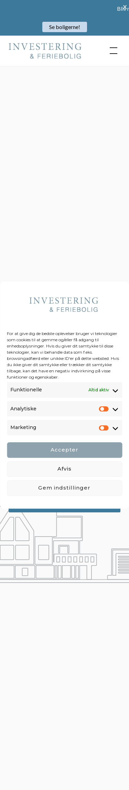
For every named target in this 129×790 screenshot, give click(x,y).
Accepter (65, 450)
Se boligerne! (64, 27)
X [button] (125, 6)
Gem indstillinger (64, 488)
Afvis (64, 469)
